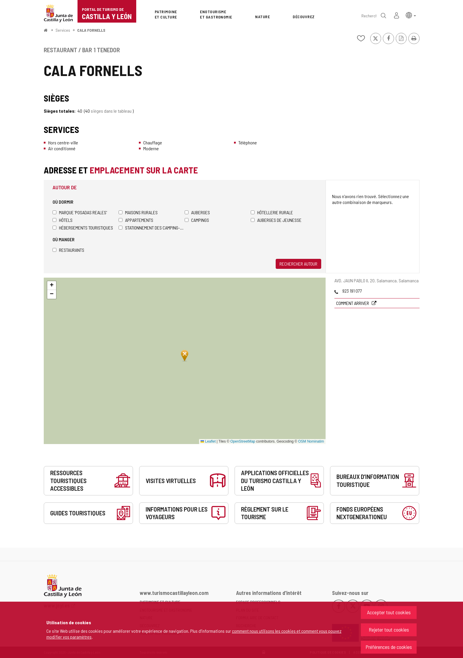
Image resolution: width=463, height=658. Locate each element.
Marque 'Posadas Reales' (80, 212)
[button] (411, 14)
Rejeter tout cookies (389, 629)
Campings (197, 220)
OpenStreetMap (242, 441)
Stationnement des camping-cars (152, 227)
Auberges (197, 212)
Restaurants (68, 250)
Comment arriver (353, 303)
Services (62, 30)
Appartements (136, 220)
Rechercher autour (298, 263)
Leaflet (208, 441)
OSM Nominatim (311, 441)
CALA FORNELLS (91, 30)
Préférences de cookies (389, 647)
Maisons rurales (138, 212)
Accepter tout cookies (389, 612)
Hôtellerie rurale (272, 212)
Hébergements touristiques (83, 227)
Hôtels (63, 220)
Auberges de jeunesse (276, 220)
